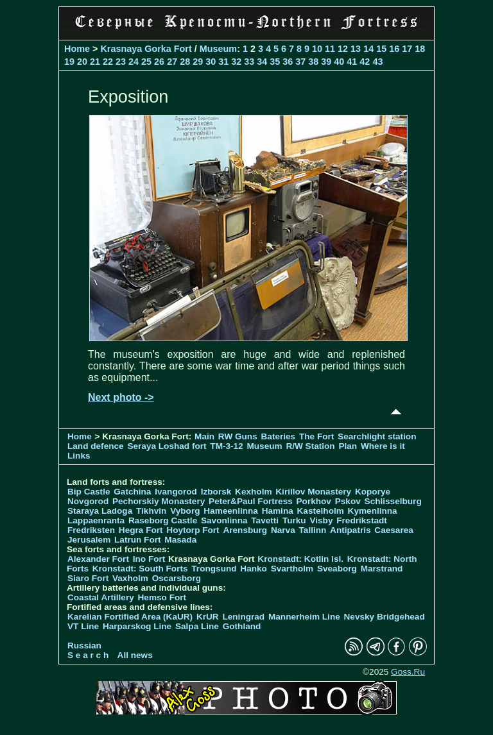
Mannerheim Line (304, 616)
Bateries (278, 436)
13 (355, 49)
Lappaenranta (96, 520)
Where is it (383, 446)
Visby (321, 520)
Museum (218, 49)
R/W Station (310, 446)
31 (223, 61)
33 (249, 61)
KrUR (207, 616)
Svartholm (292, 568)
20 (82, 61)
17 (407, 49)
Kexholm (253, 491)
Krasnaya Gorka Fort (145, 49)
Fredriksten (91, 530)
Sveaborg (337, 568)
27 (172, 61)
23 (121, 61)
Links (79, 455)
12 (343, 49)
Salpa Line (197, 626)
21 (95, 61)
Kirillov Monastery (313, 491)
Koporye (372, 491)
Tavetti (265, 520)
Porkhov (314, 501)
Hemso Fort (162, 597)
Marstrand (382, 568)
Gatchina (132, 491)
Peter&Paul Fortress (251, 501)
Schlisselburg (393, 501)
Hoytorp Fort (192, 530)
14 (368, 49)
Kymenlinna (372, 511)
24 (133, 61)
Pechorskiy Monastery (158, 501)
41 (352, 61)
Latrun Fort (137, 540)
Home (77, 49)
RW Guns (237, 436)
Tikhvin (151, 511)
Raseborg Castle (162, 520)
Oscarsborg (176, 578)
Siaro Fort (87, 578)
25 (146, 61)
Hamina (277, 511)
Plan (347, 446)
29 (198, 61)
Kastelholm (320, 511)
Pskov (348, 501)
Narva (283, 530)
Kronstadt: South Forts (140, 568)
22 (108, 61)
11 (330, 49)
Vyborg (185, 511)
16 (394, 49)
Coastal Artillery (100, 597)
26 (159, 61)
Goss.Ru (408, 672)
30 (210, 61)
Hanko (253, 568)
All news (135, 655)
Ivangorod (176, 491)
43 (377, 61)
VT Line (83, 626)
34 (262, 61)
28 (185, 61)
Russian (84, 645)
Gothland (242, 626)
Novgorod (87, 501)
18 (420, 49)
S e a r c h (87, 655)
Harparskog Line (137, 626)
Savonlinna (224, 520)
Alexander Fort (98, 559)
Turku (294, 520)
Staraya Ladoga (99, 511)
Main (204, 436)
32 (236, 61)
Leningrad (243, 616)
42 (364, 61)
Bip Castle (88, 491)
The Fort (316, 436)
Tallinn (313, 530)
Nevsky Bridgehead (384, 616)
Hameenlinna (230, 511)
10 (317, 49)
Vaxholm (130, 578)
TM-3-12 (226, 446)
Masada (180, 540)
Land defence (95, 446)
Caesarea (393, 530)
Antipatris (350, 530)
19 (69, 61)
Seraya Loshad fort (166, 446)
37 (300, 61)
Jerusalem (88, 540)
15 (381, 49)
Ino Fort (149, 559)
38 (313, 61)
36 (287, 61)
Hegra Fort (141, 530)
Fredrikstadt (361, 520)
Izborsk (216, 491)
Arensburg (245, 530)
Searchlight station (377, 436)
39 (326, 61)
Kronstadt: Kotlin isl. (300, 559)
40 (339, 61)
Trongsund (213, 568)
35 (275, 61)
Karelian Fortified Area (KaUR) (130, 616)
